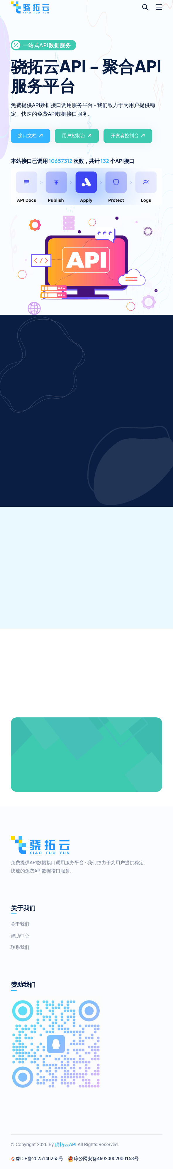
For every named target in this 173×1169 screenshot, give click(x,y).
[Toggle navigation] (159, 7)
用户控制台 (77, 135)
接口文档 (31, 135)
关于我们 (17, 924)
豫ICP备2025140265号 (37, 1158)
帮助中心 (17, 936)
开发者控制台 (128, 135)
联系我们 (17, 947)
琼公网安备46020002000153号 (103, 1159)
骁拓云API (65, 1144)
